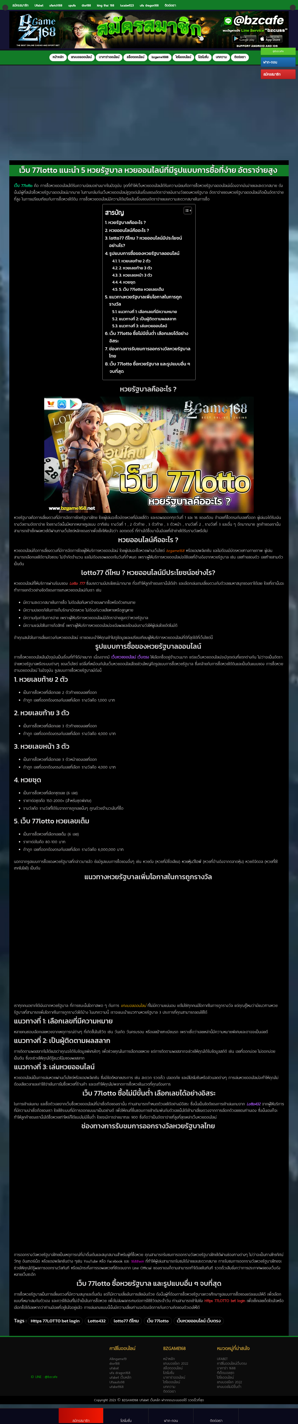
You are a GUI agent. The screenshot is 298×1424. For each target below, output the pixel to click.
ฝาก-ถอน (270, 62)
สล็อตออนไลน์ (135, 57)
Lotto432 (97, 1325)
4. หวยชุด (127, 287)
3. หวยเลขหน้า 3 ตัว (136, 280)
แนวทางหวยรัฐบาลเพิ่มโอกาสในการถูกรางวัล (145, 305)
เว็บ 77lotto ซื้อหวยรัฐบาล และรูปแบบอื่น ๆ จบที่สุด (149, 372)
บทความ (221, 57)
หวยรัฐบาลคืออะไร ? (127, 227)
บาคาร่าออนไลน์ (109, 57)
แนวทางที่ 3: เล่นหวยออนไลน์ (143, 331)
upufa (72, 5)
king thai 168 (105, 5)
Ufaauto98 (117, 1386)
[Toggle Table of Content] (185, 215)
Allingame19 (118, 1363)
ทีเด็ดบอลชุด (225, 1377)
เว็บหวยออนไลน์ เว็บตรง (198, 1325)
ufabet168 (116, 1391)
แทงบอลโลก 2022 (175, 1368)
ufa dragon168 (149, 5)
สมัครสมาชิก (272, 74)
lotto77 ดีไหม (126, 1325)
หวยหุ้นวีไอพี (191, 866)
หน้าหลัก (58, 57)
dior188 (86, 5)
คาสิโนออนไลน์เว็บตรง (232, 1368)
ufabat (114, 1372)
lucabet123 (127, 5)
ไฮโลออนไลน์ (183, 57)
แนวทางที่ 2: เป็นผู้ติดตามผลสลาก (148, 323)
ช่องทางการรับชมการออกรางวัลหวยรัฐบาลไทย (149, 357)
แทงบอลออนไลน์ (81, 57)
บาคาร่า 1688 (226, 1372)
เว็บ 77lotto (158, 1325)
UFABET (222, 1363)
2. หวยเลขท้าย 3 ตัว (136, 272)
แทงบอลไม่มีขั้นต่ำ (229, 1391)
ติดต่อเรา (170, 5)
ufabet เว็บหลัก (120, 1381)
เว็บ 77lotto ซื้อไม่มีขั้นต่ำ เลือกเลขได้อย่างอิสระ (148, 341)
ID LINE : (44, 1381)
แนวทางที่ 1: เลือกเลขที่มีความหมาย (148, 316)
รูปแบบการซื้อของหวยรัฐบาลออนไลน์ (144, 257)
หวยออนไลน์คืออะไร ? (129, 234)
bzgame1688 (160, 57)
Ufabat (38, 5)
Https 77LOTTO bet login (55, 1325)
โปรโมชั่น (203, 57)
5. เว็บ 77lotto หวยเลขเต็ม (142, 294)
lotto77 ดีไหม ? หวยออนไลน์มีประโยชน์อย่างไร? (145, 246)
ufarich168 (55, 5)
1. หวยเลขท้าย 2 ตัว (134, 265)
